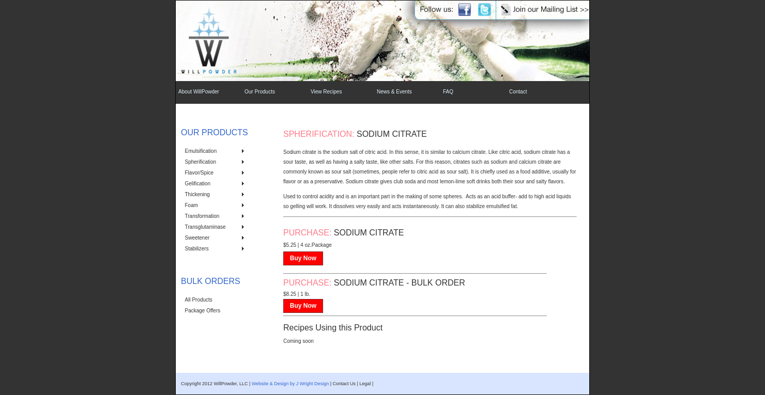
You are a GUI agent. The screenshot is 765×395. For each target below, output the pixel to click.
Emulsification (201, 151)
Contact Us (344, 383)
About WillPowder (198, 91)
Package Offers (203, 310)
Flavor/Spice (199, 173)
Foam (191, 205)
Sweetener (197, 238)
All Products (198, 300)
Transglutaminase (205, 227)
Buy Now (303, 258)
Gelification (197, 183)
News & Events (394, 91)
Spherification (201, 162)
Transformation (202, 216)
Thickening (197, 194)
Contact (518, 91)
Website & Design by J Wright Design (290, 383)
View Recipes (326, 91)
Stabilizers (197, 248)
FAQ (448, 91)
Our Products (259, 91)
